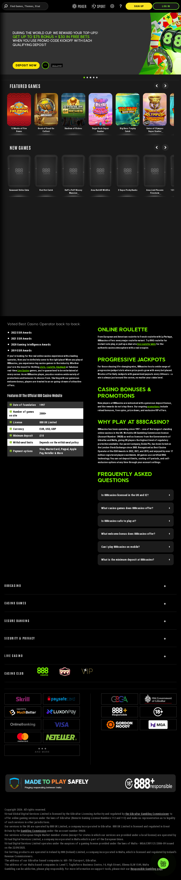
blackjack (61, 367)
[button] (136, 495)
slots (42, 367)
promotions (153, 406)
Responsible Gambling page (146, 868)
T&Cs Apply (57, 65)
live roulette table (146, 344)
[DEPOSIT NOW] (26, 65)
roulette (51, 367)
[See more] (45, 65)
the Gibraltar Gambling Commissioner (147, 813)
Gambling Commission (33, 830)
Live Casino (23, 370)
